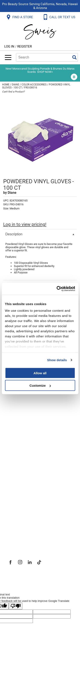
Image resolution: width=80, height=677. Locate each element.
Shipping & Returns (24, 418)
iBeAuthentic (48, 577)
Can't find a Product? (13, 91)
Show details (57, 360)
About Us (15, 488)
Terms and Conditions (27, 456)
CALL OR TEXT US (62, 17)
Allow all (40, 373)
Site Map (14, 507)
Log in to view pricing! (24, 224)
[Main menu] (8, 57)
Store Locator (19, 525)
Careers (13, 516)
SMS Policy (17, 447)
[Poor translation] (15, 606)
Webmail (14, 465)
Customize (40, 385)
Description (13, 234)
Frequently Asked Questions (33, 400)
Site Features (19, 497)
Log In (9, 46)
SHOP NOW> (45, 71)
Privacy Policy (19, 437)
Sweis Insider (19, 535)
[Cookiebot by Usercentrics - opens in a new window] (57, 289)
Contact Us (16, 409)
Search (74, 57)
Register (24, 46)
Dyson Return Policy (25, 428)
